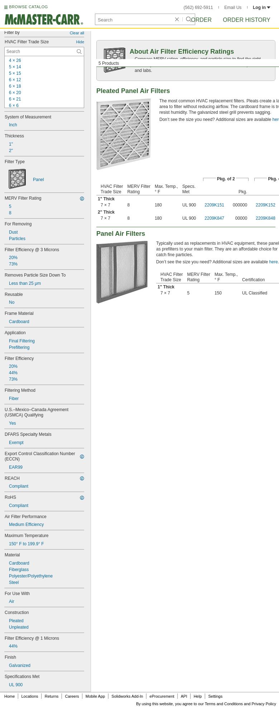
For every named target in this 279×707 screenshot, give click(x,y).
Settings (215, 696)
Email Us (232, 7)
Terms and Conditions (224, 704)
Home (9, 696)
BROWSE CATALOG (28, 7)
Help (198, 696)
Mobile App (95, 696)
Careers (72, 696)
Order (201, 20)
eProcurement (162, 696)
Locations (29, 696)
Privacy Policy (264, 704)
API (184, 696)
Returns (52, 696)
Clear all (77, 33)
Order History (246, 20)
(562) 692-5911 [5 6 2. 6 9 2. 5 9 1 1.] (198, 7)
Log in (261, 7)
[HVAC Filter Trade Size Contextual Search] (44, 51)
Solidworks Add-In (127, 696)
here (273, 261)
